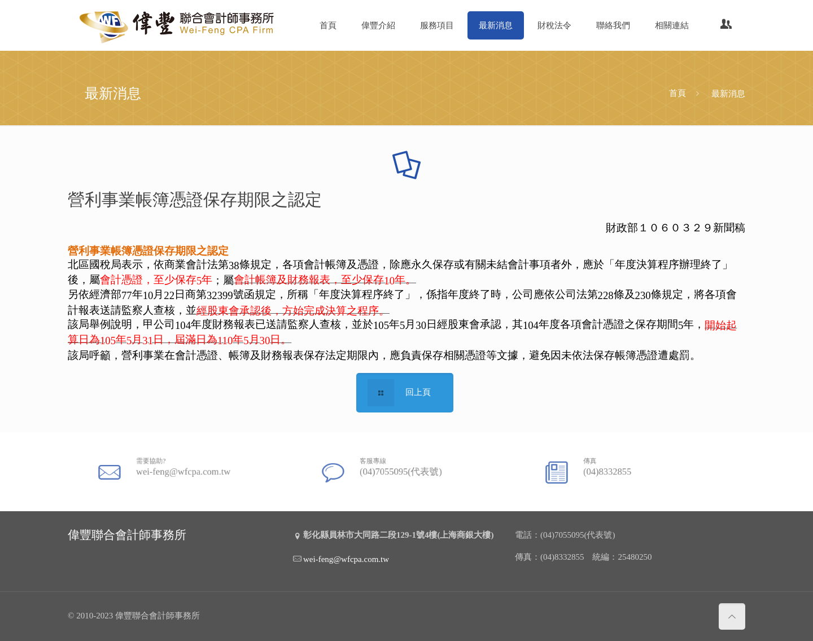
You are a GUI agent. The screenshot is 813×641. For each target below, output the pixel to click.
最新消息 (728, 93)
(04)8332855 (613, 469)
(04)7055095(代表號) (401, 469)
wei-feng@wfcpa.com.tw (182, 469)
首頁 (677, 93)
